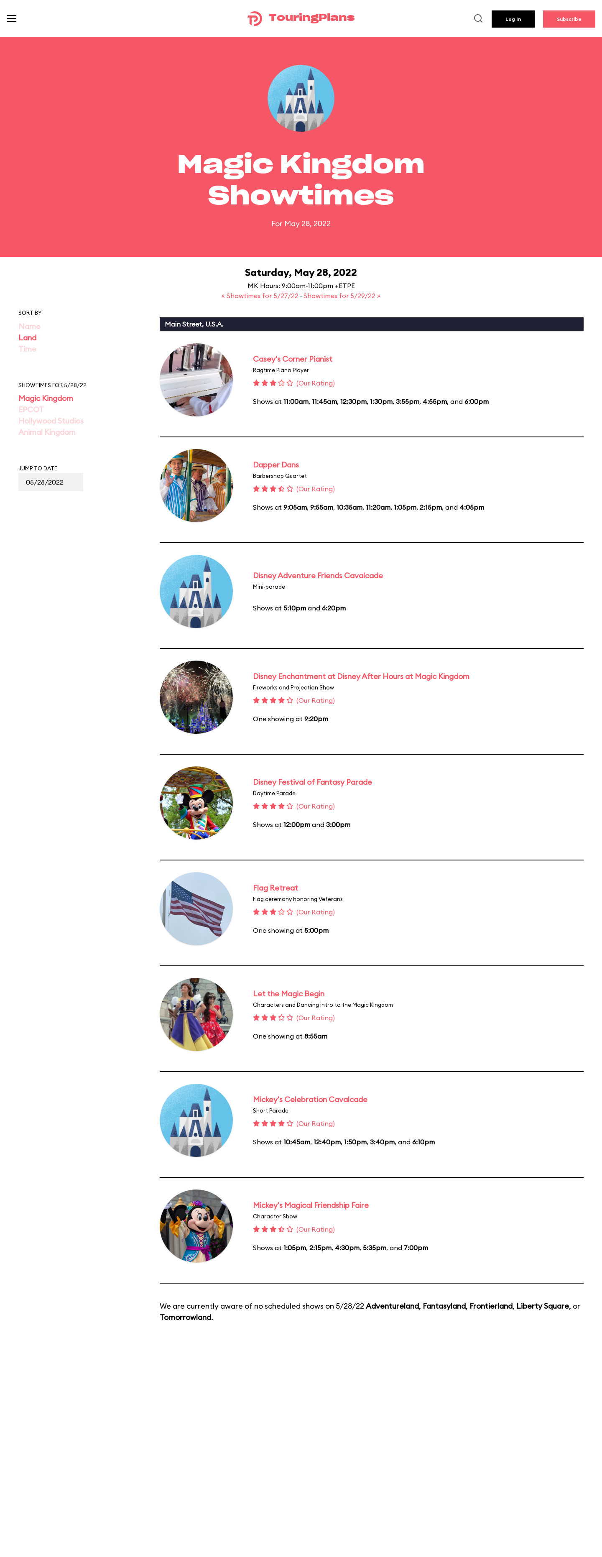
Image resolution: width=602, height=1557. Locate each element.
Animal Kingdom (47, 432)
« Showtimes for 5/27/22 (261, 295)
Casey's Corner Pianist (292, 359)
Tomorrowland (185, 1317)
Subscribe (569, 19)
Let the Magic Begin (288, 993)
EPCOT (31, 409)
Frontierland (491, 1306)
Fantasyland (444, 1306)
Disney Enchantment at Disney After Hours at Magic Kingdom (361, 676)
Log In (513, 19)
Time (27, 349)
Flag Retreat (275, 888)
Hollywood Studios (51, 421)
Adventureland (392, 1306)
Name (29, 326)
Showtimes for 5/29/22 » (342, 295)
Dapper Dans (276, 465)
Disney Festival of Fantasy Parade (312, 782)
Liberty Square (542, 1306)
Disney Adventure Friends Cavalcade (318, 575)
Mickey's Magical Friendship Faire (311, 1205)
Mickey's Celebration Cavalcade (310, 1099)
